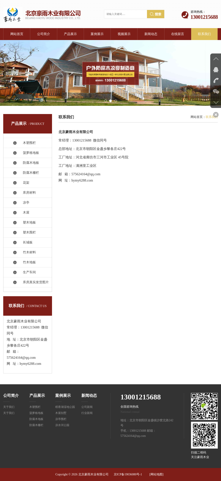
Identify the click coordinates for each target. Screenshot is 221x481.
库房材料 (29, 192)
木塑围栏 (29, 143)
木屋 (26, 212)
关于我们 (8, 407)
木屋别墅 (60, 413)
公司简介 (43, 34)
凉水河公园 (62, 425)
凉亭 (26, 202)
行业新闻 (87, 413)
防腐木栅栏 (31, 172)
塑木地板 (29, 222)
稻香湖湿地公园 (65, 407)
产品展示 (70, 34)
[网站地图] (156, 474)
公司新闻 (87, 407)
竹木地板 (29, 262)
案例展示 (97, 34)
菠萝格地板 (31, 152)
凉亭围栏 (60, 419)
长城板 (28, 242)
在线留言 (177, 34)
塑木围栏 (29, 232)
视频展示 (124, 34)
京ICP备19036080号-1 (128, 474)
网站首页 (16, 34)
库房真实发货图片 (36, 282)
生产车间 (29, 272)
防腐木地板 (31, 162)
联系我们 (204, 34)
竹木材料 (29, 252)
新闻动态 (150, 34)
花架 (26, 182)
